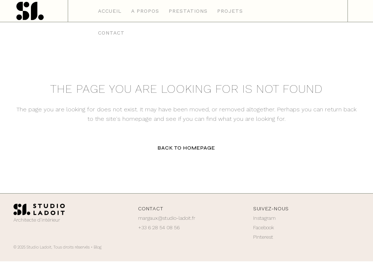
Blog (98, 247)
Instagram (264, 218)
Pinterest (263, 237)
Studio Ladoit (39, 247)
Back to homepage (186, 148)
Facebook (263, 227)
